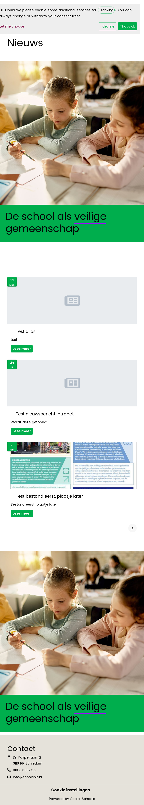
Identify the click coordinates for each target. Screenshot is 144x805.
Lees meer (22, 348)
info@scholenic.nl (27, 777)
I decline (107, 26)
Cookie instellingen (70, 790)
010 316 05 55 (24, 770)
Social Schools (82, 798)
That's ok (127, 26)
